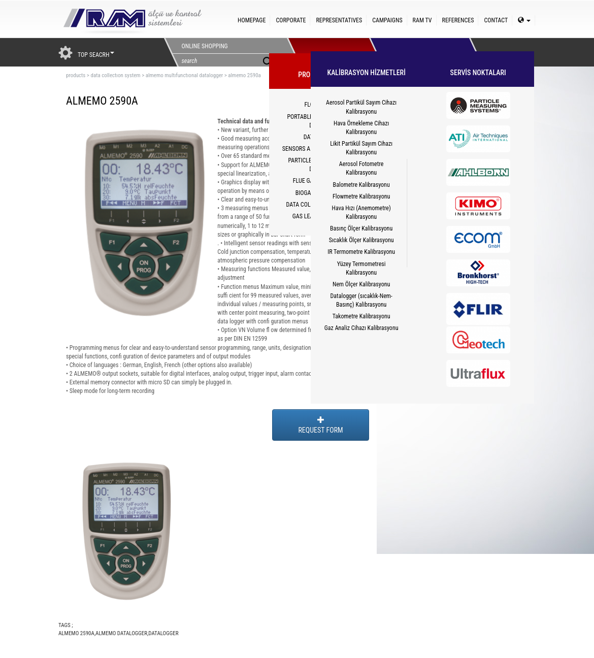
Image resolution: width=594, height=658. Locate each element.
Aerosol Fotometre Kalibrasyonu (361, 168)
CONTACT (496, 20)
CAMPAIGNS (387, 20)
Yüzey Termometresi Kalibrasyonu (361, 268)
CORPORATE (291, 20)
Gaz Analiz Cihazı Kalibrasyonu (361, 328)
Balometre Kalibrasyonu (361, 184)
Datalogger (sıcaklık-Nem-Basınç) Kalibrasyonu (361, 300)
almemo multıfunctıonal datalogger (184, 75)
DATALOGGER (163, 633)
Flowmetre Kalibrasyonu (361, 196)
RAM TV (422, 20)
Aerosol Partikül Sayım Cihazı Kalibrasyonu (361, 107)
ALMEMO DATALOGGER (121, 633)
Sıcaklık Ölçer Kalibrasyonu (361, 240)
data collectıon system (115, 75)
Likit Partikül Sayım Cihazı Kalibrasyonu (361, 148)
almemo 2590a (244, 75)
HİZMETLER (410, 52)
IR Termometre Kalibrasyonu (361, 251)
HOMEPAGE (252, 20)
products (75, 75)
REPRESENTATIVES (339, 20)
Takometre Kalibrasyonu (361, 316)
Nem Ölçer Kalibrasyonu (361, 284)
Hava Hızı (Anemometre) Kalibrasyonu (361, 212)
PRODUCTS (328, 52)
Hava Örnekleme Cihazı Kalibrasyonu (361, 128)
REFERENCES (458, 20)
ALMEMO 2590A (76, 633)
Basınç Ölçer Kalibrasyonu (361, 228)
